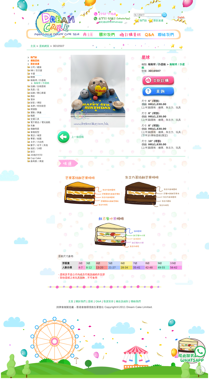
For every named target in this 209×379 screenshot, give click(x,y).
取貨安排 (109, 301)
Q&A (98, 301)
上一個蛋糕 (77, 136)
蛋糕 (90, 301)
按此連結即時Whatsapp (111, 22)
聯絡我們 (136, 301)
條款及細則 (122, 301)
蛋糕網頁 (44, 46)
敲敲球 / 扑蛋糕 (41, 83)
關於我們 (81, 301)
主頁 (33, 46)
